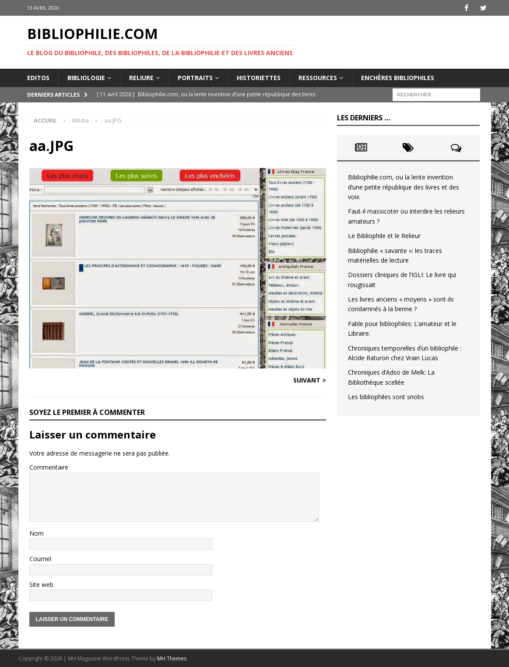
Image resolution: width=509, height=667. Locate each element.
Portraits (195, 77)
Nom (36, 533)
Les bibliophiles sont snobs (386, 397)
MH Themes (171, 658)
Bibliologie (86, 77)
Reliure (141, 77)
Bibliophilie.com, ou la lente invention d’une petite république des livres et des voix (403, 187)
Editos (38, 77)
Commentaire (48, 467)
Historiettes (259, 77)
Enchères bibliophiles (397, 77)
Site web (41, 584)
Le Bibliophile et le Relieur (384, 236)
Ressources (317, 77)
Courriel (40, 559)
